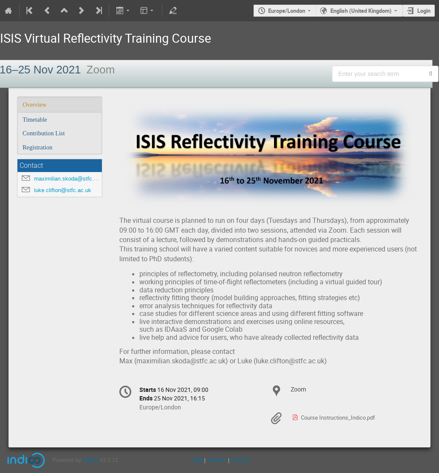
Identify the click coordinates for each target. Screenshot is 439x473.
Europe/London (286, 11)
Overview (34, 104)
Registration (37, 147)
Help (196, 460)
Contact (216, 460)
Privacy (240, 460)
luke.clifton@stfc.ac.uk (62, 190)
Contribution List (44, 133)
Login (423, 11)
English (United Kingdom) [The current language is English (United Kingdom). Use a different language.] (361, 11)
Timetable (35, 119)
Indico (90, 460)
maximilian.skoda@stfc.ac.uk (70, 178)
